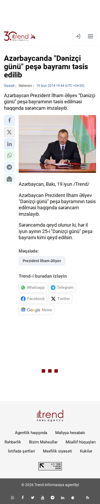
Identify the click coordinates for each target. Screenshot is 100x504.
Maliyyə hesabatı (70, 432)
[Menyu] (90, 36)
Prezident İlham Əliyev (42, 261)
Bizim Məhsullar (43, 442)
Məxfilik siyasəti (57, 451)
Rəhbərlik (13, 442)
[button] (9, 120)
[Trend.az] (20, 36)
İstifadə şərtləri (21, 451)
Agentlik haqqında (31, 432)
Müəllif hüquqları (81, 442)
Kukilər (86, 451)
